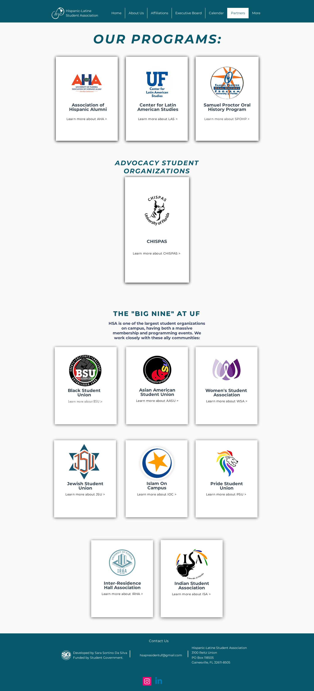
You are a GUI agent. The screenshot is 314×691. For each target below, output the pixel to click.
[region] (87, 99)
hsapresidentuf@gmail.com (161, 655)
